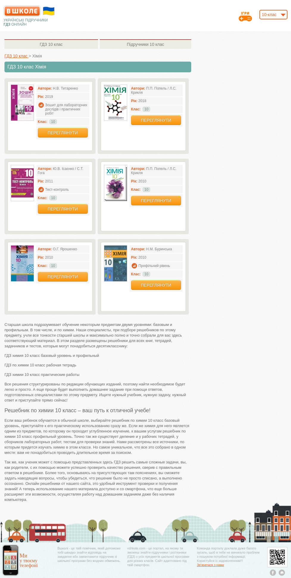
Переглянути (63, 132)
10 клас (51, 44)
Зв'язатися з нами (210, 565)
